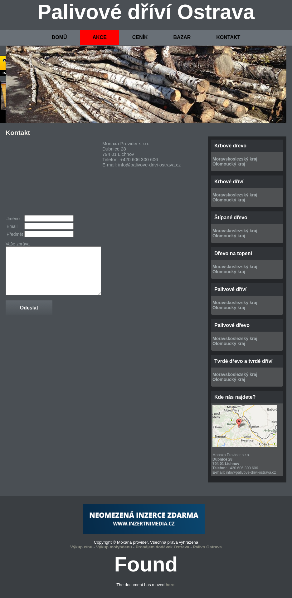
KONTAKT (228, 37)
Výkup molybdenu (114, 547)
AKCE (99, 37)
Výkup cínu (81, 547)
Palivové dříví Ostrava (146, 11)
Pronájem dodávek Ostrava (162, 547)
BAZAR (182, 37)
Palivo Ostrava (207, 547)
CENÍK (140, 37)
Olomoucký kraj (228, 163)
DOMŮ (59, 37)
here (170, 584)
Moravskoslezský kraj (234, 158)
